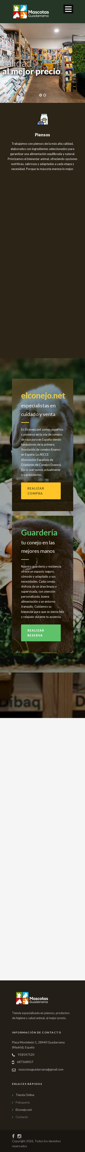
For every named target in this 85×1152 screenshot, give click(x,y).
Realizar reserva (35, 633)
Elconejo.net (24, 1109)
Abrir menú (68, 9)
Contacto (22, 1117)
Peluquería (23, 1102)
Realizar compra (35, 491)
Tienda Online (25, 1095)
